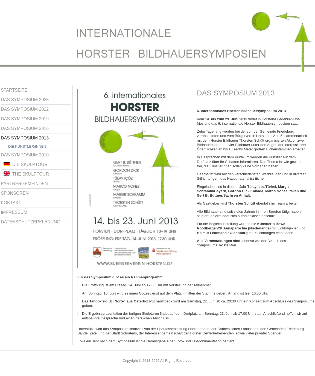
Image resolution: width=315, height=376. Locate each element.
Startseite (14, 90)
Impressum (14, 212)
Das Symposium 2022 (25, 109)
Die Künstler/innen (27, 146)
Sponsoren (15, 193)
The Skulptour (26, 173)
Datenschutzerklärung (30, 222)
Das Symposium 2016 (25, 128)
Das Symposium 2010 (25, 155)
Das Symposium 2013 (25, 138)
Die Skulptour (26, 164)
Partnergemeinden (24, 183)
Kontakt (11, 202)
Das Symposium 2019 (25, 118)
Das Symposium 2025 (25, 99)
